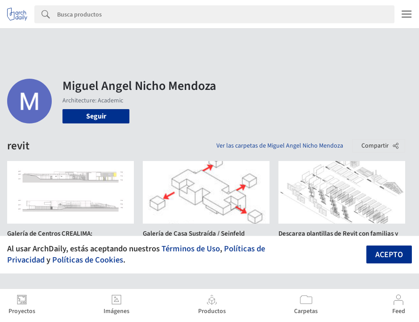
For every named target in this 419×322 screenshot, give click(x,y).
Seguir (96, 116)
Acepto (389, 254)
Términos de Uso (191, 248)
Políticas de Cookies (87, 260)
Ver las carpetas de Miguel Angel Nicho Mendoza (279, 146)
